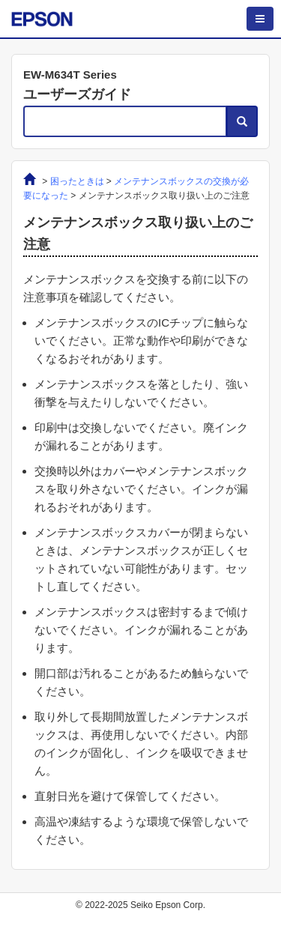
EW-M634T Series (70, 74)
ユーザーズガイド (77, 94)
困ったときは (77, 181)
